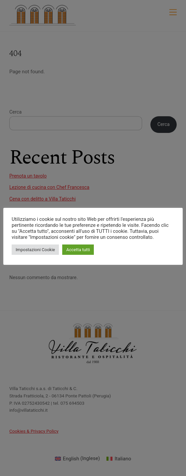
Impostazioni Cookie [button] (35, 249)
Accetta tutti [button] (78, 249)
